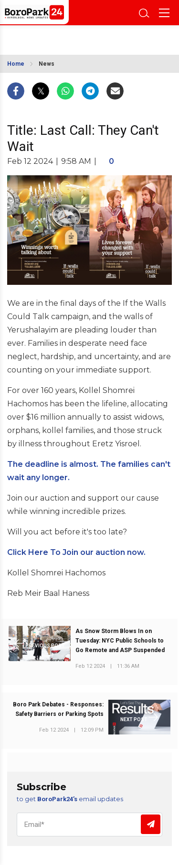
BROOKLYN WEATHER (51, 37)
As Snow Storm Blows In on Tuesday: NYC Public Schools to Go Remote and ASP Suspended (120, 641)
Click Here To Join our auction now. (76, 552)
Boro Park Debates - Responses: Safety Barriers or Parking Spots (58, 709)
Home (15, 63)
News (46, 63)
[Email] (89, 824)
